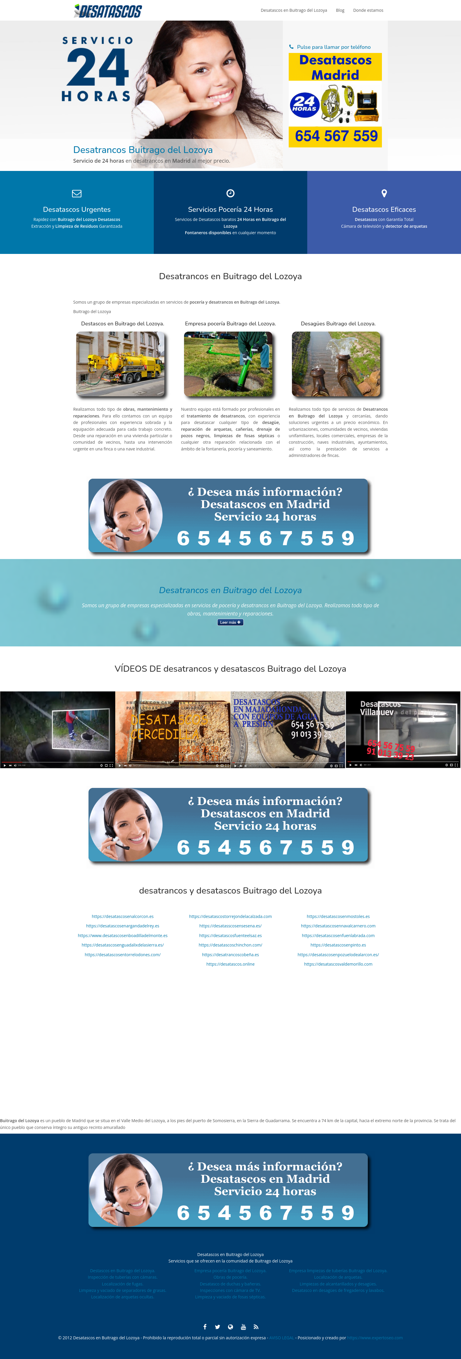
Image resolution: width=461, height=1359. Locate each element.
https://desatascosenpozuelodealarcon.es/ (338, 954)
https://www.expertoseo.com (375, 1337)
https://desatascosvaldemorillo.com (338, 964)
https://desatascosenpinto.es (338, 945)
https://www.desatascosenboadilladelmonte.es (123, 935)
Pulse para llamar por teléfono (334, 47)
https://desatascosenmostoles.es (338, 916)
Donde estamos (368, 10)
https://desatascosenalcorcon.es (122, 916)
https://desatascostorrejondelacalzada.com (230, 916)
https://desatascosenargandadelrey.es (122, 926)
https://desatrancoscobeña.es (230, 954)
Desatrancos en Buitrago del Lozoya (230, 590)
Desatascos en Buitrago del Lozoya (294, 10)
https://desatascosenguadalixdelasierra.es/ (123, 945)
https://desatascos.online (230, 964)
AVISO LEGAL (282, 1337)
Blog (340, 10)
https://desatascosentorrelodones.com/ (123, 954)
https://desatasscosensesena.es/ (230, 926)
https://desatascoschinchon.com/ (230, 945)
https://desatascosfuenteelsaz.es (230, 935)
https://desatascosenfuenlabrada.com (338, 935)
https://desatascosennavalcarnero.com (338, 926)
